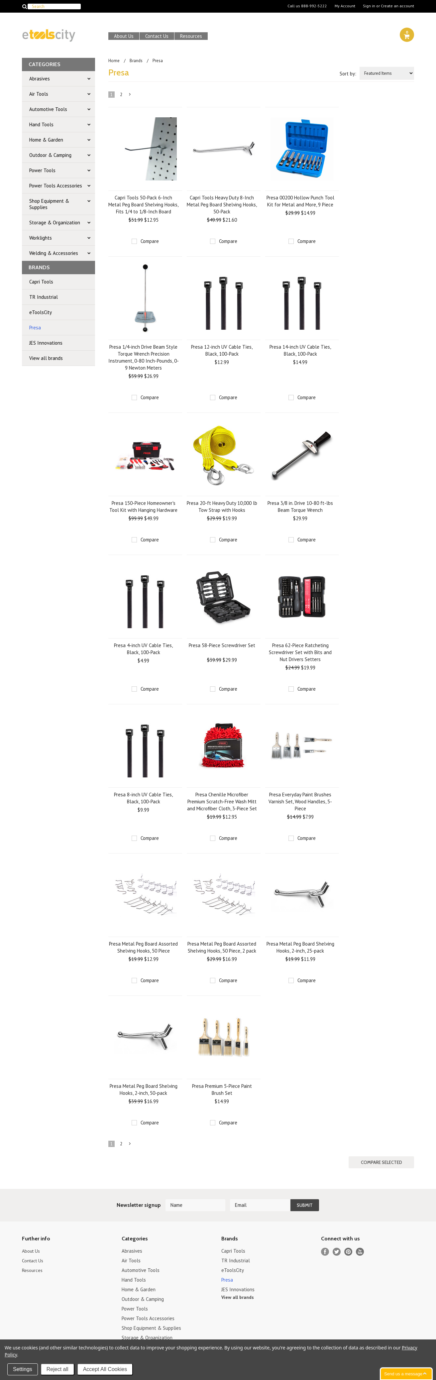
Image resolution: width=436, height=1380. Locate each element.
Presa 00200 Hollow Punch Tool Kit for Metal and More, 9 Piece (300, 201)
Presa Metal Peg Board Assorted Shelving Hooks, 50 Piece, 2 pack (221, 947)
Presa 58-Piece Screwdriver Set (222, 645)
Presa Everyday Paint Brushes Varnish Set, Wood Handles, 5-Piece (300, 801)
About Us (124, 36)
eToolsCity (40, 312)
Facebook (325, 1251)
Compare (150, 241)
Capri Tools (41, 282)
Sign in (369, 6)
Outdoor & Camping (50, 155)
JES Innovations (45, 343)
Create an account (397, 6)
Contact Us (156, 36)
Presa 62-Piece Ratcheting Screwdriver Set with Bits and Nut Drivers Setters (300, 652)
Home (114, 60)
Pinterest (348, 1251)
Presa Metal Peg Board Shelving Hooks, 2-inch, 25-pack (300, 947)
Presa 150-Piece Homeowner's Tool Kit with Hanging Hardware (143, 506)
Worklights (40, 238)
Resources (191, 36)
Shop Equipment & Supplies (49, 204)
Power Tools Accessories (55, 185)
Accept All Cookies (105, 1369)
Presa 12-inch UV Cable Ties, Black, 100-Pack (222, 350)
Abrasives (39, 78)
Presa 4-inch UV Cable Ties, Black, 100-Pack (143, 648)
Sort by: (348, 73)
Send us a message (403, 1373)
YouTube (360, 1251)
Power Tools (42, 170)
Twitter (337, 1251)
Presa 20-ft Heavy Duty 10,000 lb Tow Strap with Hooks (222, 506)
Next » (130, 95)
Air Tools (38, 94)
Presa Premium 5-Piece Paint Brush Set (222, 1089)
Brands (136, 60)
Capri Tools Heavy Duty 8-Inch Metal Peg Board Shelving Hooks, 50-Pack (222, 204)
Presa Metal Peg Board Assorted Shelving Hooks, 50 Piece (143, 947)
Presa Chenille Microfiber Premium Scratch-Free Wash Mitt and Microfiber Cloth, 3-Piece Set (222, 801)
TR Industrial (43, 297)
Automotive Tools (48, 109)
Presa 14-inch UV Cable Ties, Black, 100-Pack (300, 350)
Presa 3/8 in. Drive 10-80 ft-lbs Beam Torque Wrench (300, 506)
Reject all (57, 1369)
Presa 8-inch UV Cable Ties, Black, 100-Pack (143, 798)
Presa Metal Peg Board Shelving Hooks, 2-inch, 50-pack (143, 1089)
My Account (345, 6)
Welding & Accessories (53, 253)
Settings (22, 1369)
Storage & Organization (54, 222)
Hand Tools (41, 124)
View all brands (46, 358)
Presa (35, 327)
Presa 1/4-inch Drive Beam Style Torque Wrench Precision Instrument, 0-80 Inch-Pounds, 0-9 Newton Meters (143, 357)
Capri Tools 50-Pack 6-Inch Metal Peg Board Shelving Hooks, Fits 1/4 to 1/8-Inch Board (143, 204)
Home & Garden (46, 140)
